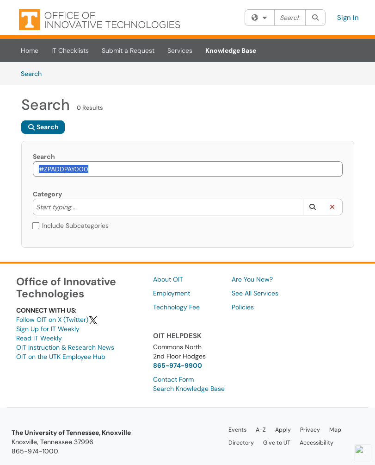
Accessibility (316, 442)
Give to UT (276, 442)
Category (47, 194)
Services (179, 50)
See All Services (255, 293)
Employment (171, 293)
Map (335, 430)
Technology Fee (176, 307)
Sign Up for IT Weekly (48, 329)
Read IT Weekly (39, 338)
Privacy (310, 430)
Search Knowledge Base (189, 388)
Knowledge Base (230, 50)
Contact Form (173, 379)
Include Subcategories (71, 225)
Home (29, 50)
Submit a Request (128, 50)
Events (237, 430)
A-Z (261, 430)
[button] (313, 207)
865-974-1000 (35, 451)
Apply (283, 430)
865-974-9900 (177, 365)
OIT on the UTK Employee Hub (60, 356)
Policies (243, 307)
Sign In (348, 17)
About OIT (168, 279)
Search (34, 73)
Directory (241, 442)
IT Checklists (70, 50)
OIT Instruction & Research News (65, 347)
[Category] (80, 207)
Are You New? (252, 279)
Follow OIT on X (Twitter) (57, 319)
